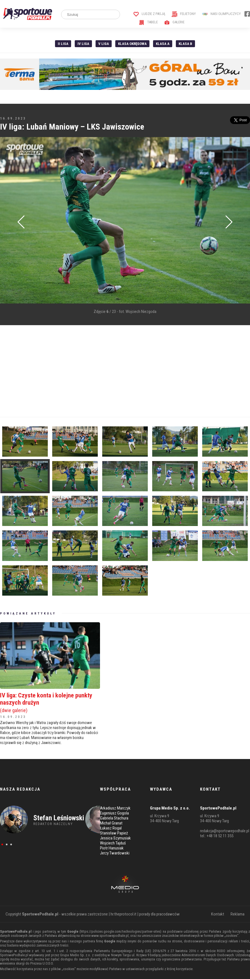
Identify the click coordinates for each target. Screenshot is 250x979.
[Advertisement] (106, 371)
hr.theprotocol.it (123, 914)
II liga (63, 44)
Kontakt (217, 914)
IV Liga (83, 44)
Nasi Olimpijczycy (221, 14)
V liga (103, 44)
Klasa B (185, 44)
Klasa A (162, 44)
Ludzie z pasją (149, 14)
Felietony (184, 14)
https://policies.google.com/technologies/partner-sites (120, 931)
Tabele (148, 22)
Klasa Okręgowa (132, 44)
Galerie (174, 22)
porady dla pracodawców (159, 914)
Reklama (237, 914)
